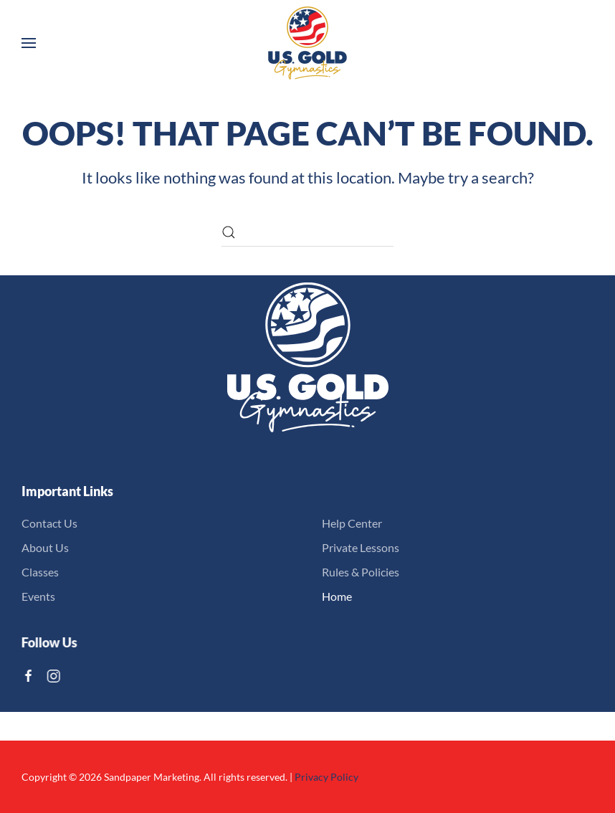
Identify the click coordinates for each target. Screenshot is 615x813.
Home (337, 596)
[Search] (307, 232)
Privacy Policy (326, 777)
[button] (29, 43)
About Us (45, 547)
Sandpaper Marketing (151, 777)
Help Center (352, 523)
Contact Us (49, 523)
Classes (40, 572)
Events (38, 596)
